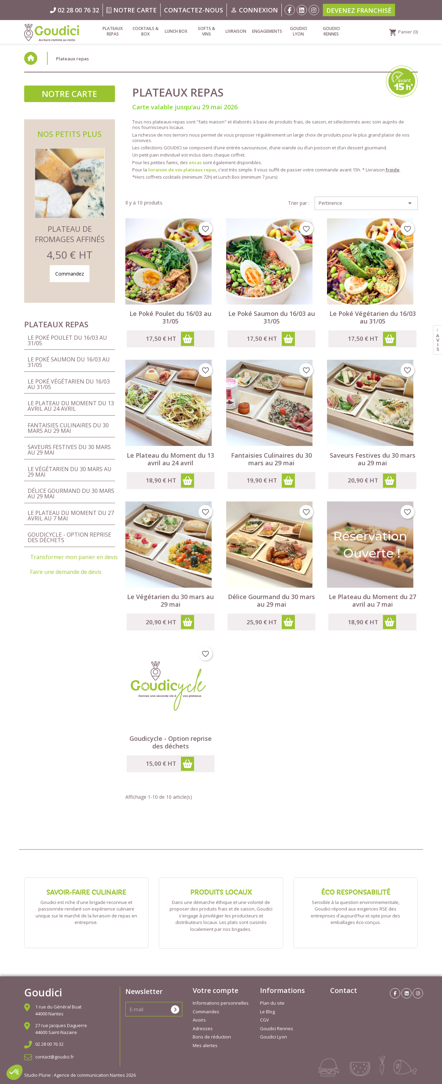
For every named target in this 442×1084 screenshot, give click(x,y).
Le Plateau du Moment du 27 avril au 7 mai (71, 515)
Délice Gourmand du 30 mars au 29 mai (71, 493)
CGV (264, 1020)
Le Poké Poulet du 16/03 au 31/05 (67, 340)
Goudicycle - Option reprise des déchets (69, 537)
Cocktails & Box (145, 31)
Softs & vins (206, 31)
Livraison (235, 31)
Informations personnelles (221, 1003)
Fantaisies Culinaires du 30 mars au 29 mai (68, 428)
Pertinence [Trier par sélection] (366, 203)
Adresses (203, 1028)
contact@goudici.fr (54, 1057)
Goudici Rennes (331, 31)
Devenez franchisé (359, 10)
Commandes (206, 1011)
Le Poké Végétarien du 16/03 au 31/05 (69, 384)
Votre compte (215, 990)
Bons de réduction (212, 1037)
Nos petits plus (69, 134)
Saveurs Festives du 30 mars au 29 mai (69, 449)
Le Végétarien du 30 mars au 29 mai (70, 471)
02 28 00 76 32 (49, 1044)
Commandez (69, 273)
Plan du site (272, 1003)
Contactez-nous (193, 10)
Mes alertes (205, 1045)
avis (437, 342)
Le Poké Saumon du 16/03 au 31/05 (69, 362)
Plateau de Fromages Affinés (70, 233)
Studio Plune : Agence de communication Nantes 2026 (80, 1075)
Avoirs (199, 1020)
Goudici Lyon (298, 31)
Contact (343, 990)
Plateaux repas (113, 31)
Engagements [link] (266, 31)
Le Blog (267, 1011)
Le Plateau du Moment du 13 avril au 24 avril (71, 405)
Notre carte (131, 10)
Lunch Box (176, 31)
